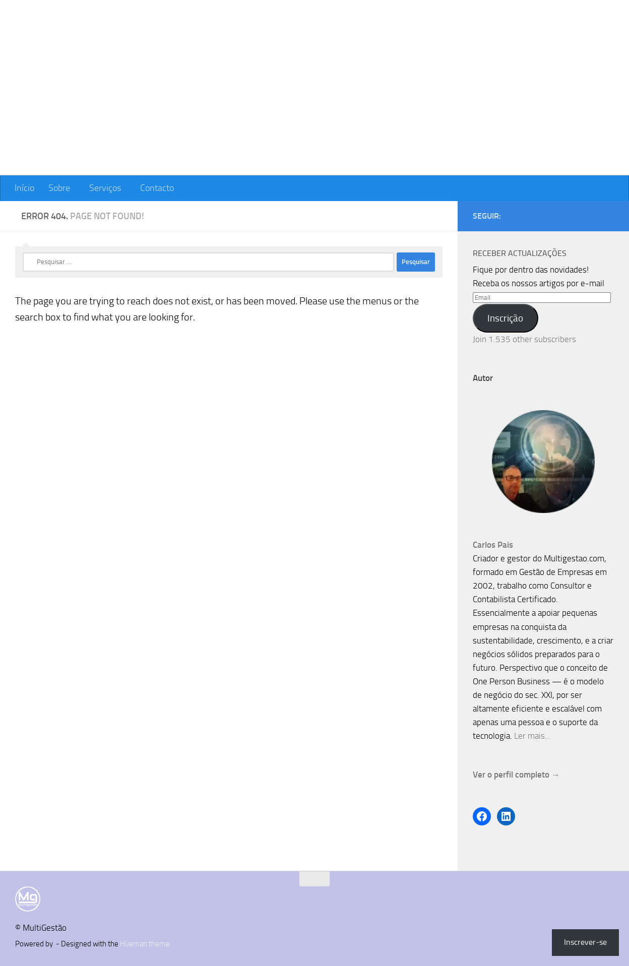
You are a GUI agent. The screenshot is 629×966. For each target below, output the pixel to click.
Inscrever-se (585, 942)
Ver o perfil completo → (516, 774)
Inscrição (505, 318)
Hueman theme (145, 943)
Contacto (157, 188)
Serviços (105, 188)
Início (24, 188)
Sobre (59, 188)
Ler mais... (532, 736)
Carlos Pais (493, 545)
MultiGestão (76, 37)
